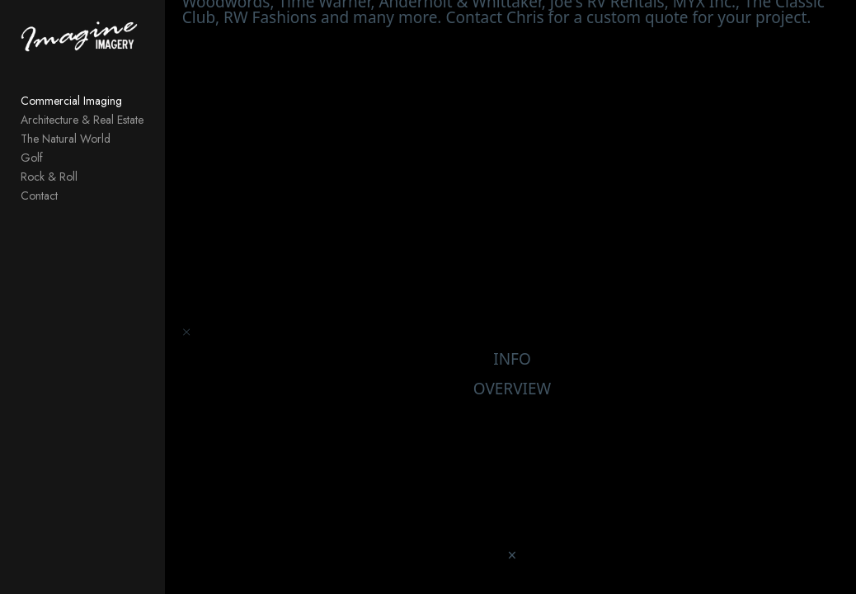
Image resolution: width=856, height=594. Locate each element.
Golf (32, 157)
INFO (512, 363)
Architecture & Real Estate (82, 119)
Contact (39, 195)
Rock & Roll (49, 176)
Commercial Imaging (71, 100)
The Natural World (66, 138)
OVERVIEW (512, 392)
